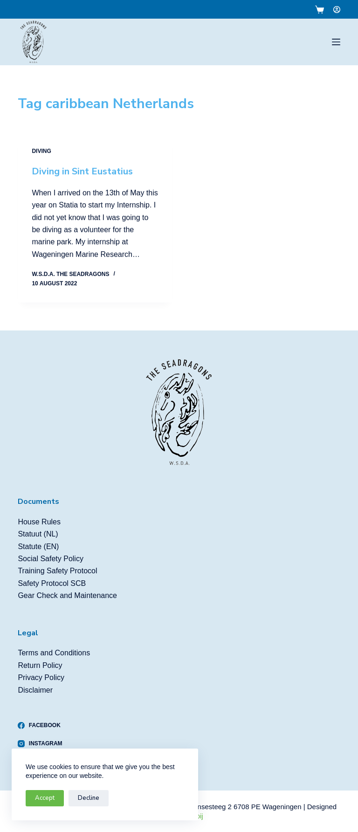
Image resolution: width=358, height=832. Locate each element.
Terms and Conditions (54, 653)
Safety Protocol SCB (52, 583)
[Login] (336, 9)
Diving (41, 151)
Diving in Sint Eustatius (82, 171)
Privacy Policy (41, 677)
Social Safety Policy (50, 559)
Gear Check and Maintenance (67, 595)
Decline (88, 798)
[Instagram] (40, 743)
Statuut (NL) (38, 534)
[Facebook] (40, 725)
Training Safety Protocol (57, 571)
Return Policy (40, 665)
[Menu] (336, 42)
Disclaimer (35, 690)
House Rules (39, 522)
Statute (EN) (38, 546)
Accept (45, 798)
